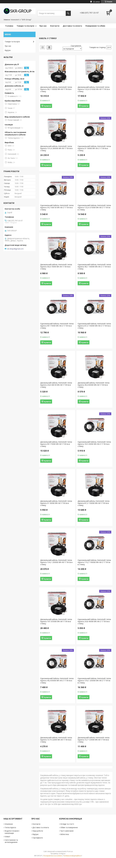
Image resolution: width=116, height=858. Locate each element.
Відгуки (8, 50)
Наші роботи (38, 831)
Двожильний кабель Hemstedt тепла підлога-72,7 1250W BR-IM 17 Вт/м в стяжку (93, 739)
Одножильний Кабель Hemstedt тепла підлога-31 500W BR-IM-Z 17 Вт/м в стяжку (94, 148)
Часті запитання (66, 831)
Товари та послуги (25, 26)
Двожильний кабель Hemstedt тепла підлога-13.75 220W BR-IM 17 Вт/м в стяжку (56, 739)
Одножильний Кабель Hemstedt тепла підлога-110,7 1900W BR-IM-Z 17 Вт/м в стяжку (94, 562)
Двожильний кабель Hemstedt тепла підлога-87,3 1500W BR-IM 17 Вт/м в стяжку (93, 503)
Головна (9, 26)
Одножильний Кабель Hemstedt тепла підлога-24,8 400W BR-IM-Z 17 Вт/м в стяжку (94, 621)
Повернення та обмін (95, 26)
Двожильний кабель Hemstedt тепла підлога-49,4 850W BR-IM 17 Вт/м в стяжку (93, 385)
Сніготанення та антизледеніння (11, 841)
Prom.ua (70, 851)
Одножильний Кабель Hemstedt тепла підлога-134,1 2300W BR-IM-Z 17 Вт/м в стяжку (94, 680)
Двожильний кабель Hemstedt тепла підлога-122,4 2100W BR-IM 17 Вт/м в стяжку (94, 89)
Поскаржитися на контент (52, 856)
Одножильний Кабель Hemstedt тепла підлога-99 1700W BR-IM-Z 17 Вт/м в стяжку (57, 326)
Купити (47, 106)
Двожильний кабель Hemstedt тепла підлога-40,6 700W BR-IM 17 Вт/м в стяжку (56, 266)
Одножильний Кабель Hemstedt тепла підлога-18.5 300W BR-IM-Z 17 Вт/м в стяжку (94, 444)
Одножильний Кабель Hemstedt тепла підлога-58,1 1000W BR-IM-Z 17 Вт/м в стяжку (94, 266)
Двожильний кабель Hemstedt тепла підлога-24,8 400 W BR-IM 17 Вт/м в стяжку (56, 385)
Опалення (9, 824)
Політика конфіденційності (72, 856)
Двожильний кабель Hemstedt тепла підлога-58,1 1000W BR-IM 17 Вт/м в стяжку (56, 89)
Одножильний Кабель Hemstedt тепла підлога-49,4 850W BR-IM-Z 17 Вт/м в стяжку (57, 680)
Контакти (54, 26)
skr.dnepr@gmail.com (15, 249)
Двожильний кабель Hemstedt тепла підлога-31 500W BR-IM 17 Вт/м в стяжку (56, 503)
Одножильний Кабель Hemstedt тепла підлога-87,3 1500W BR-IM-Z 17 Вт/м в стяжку (94, 326)
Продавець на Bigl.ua (58, 854)
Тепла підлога (10, 827)
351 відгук (96, 2)
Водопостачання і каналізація (12, 832)
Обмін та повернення (69, 827)
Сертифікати (38, 838)
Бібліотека (64, 834)
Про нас (43, 26)
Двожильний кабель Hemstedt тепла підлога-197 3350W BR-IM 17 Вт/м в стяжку (56, 621)
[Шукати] (68, 13)
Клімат (7, 836)
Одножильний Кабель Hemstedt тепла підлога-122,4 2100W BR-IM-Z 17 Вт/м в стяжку (94, 207)
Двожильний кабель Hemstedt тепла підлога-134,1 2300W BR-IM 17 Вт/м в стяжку (56, 562)
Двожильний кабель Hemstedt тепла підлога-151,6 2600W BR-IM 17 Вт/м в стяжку (56, 148)
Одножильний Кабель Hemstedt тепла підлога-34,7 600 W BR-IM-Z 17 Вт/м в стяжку (57, 207)
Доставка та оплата (72, 26)
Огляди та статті (67, 824)
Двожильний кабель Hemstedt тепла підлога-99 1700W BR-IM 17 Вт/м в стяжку (56, 444)
